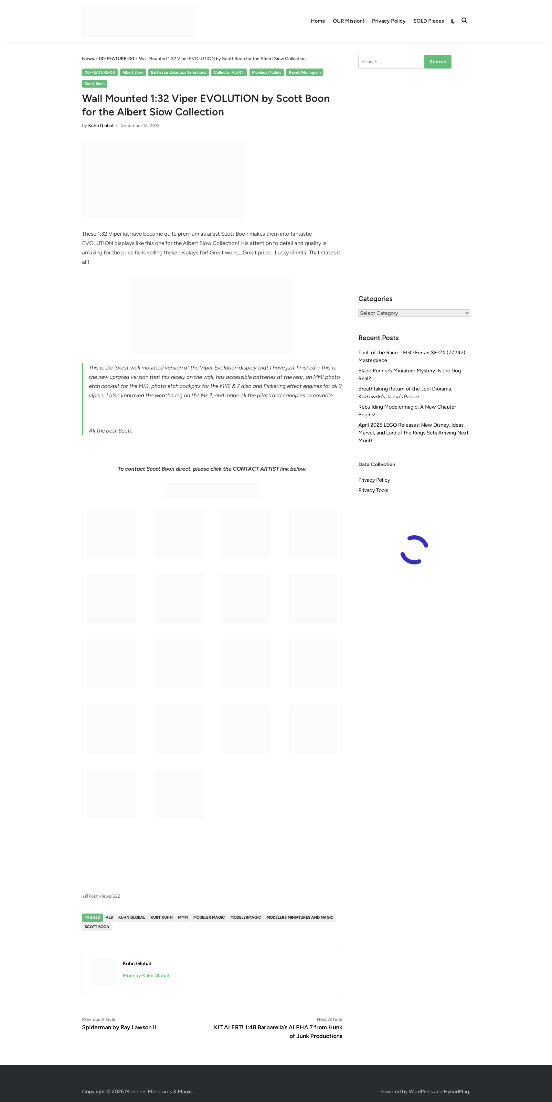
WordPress (421, 1091)
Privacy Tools (373, 490)
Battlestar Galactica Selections (178, 72)
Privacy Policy (389, 21)
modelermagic (245, 917)
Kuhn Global (100, 125)
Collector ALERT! (229, 72)
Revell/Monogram (305, 72)
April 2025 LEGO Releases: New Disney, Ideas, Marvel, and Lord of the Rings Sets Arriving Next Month (413, 433)
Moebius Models (266, 72)
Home (318, 21)
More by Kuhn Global (146, 976)
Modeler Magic (209, 917)
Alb (109, 917)
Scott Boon (95, 83)
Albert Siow (132, 72)
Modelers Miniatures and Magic (300, 917)
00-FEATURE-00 (100, 72)
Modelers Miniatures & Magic (158, 1091)
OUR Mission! (348, 21)
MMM (183, 917)
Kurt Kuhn (162, 917)
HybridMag (456, 1091)
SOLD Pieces (428, 21)
